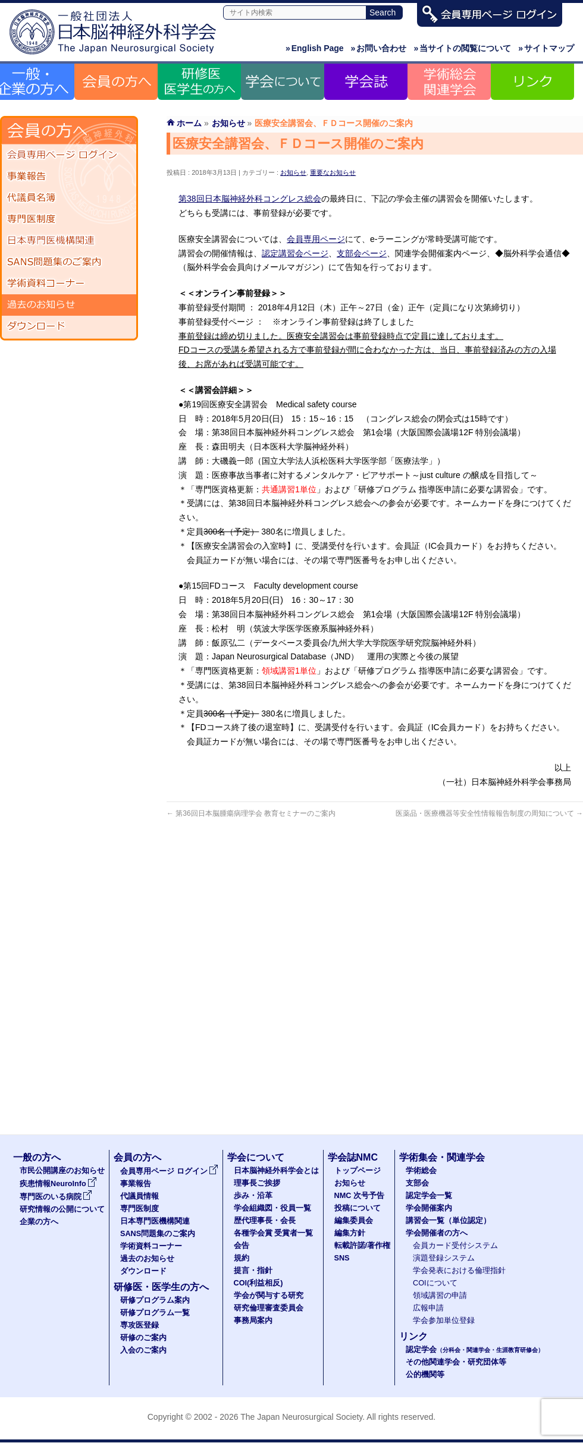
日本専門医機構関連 (69, 240)
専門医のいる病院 (56, 1197)
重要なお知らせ (333, 172)
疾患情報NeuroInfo (58, 1184)
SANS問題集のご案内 (69, 262)
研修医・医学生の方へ (161, 1287)
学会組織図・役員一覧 (272, 1208)
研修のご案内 (143, 1338)
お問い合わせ (379, 48)
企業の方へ (39, 1222)
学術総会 (421, 1171)
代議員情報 (139, 1196)
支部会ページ (362, 253)
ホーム (189, 123)
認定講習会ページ (295, 253)
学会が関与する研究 (268, 1295)
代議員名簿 (69, 198)
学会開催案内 (429, 1208)
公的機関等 (425, 1374)
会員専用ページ (316, 239)
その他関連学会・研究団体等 (456, 1362)
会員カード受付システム (455, 1245)
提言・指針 (253, 1270)
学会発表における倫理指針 (459, 1270)
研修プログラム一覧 (155, 1313)
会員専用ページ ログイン (69, 155)
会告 (241, 1245)
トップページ (357, 1171)
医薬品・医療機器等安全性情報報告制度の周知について (489, 813)
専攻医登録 (139, 1325)
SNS (342, 1258)
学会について (255, 1157)
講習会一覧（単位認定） (448, 1220)
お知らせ (293, 172)
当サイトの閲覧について (462, 48)
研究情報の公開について (62, 1209)
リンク (413, 1336)
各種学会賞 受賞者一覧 (274, 1233)
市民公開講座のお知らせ (62, 1171)
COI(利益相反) (258, 1283)
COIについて (435, 1283)
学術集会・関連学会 (442, 1157)
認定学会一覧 (429, 1196)
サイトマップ (546, 48)
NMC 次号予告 (359, 1196)
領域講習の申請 (440, 1295)
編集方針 (349, 1233)
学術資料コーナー (69, 283)
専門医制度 (69, 219)
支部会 (417, 1183)
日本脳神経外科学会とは (276, 1171)
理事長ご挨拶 (257, 1183)
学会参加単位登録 (444, 1320)
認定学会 (475, 1349)
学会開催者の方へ (437, 1233)
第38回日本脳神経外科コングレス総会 (249, 198)
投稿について (357, 1208)
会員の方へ (137, 1157)
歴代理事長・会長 (265, 1220)
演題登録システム (444, 1258)
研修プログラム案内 (155, 1300)
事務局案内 (253, 1320)
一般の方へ (37, 1157)
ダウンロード (69, 326)
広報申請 (428, 1308)
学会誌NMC (353, 1157)
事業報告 (69, 176)
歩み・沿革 (253, 1196)
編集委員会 (353, 1220)
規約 (241, 1258)
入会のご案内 (143, 1350)
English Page (315, 48)
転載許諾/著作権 (362, 1245)
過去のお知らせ (69, 305)
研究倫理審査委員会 (268, 1308)
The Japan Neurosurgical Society (301, 1417)
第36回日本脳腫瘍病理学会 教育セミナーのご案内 (251, 813)
